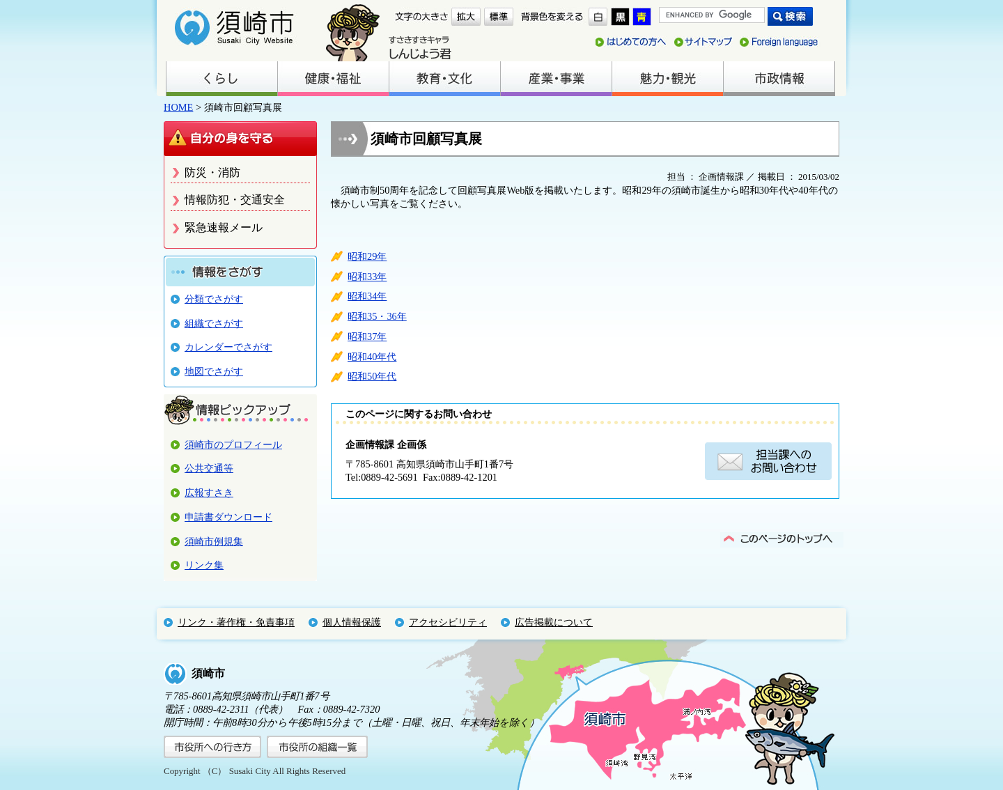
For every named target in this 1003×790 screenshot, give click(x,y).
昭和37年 (367, 336)
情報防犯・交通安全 (235, 200)
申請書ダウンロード (228, 516)
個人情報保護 (351, 622)
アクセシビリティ (448, 622)
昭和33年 (367, 276)
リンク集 (204, 565)
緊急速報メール (224, 227)
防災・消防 (212, 172)
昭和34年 (367, 296)
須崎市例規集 (214, 541)
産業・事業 (556, 78)
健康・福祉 (333, 78)
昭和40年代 (372, 356)
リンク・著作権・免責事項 (236, 622)
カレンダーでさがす (228, 347)
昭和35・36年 (377, 316)
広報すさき (209, 492)
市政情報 (778, 78)
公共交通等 (209, 468)
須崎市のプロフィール (233, 444)
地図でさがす (214, 371)
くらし (221, 78)
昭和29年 (367, 256)
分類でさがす (214, 298)
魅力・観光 (667, 78)
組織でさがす (214, 323)
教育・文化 (444, 78)
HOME (178, 107)
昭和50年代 (372, 376)
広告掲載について (554, 622)
